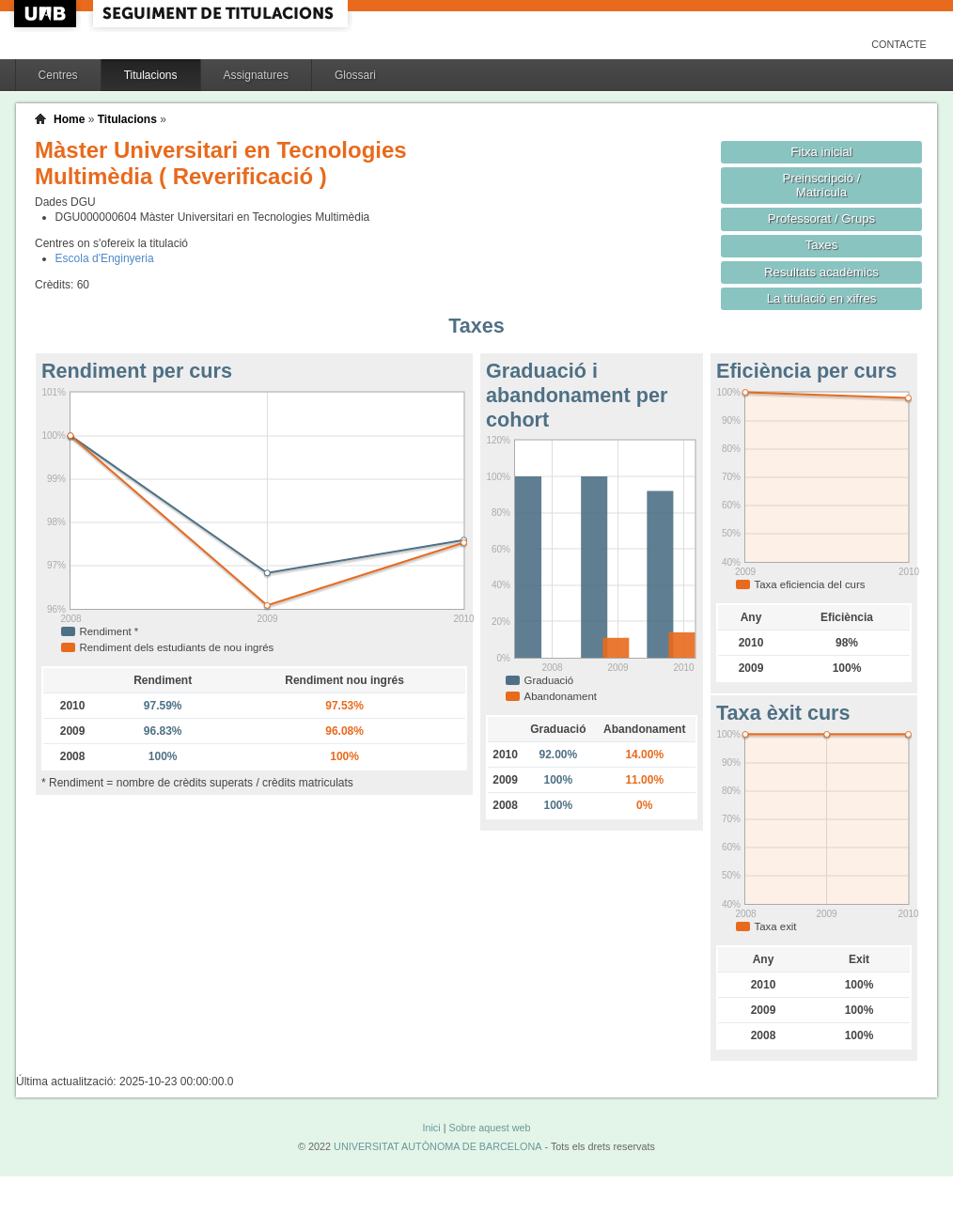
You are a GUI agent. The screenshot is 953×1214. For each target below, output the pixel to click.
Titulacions (151, 75)
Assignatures (256, 75)
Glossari (355, 75)
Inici (431, 1127)
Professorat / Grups (821, 218)
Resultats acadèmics (821, 272)
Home (69, 119)
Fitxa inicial (820, 152)
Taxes (821, 245)
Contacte (899, 44)
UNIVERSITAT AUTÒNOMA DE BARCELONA (437, 1146)
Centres (58, 75)
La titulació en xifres (822, 298)
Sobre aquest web (489, 1127)
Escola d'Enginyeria (104, 258)
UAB (47, 13)
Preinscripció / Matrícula (822, 185)
